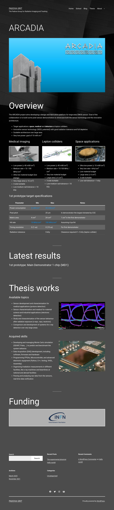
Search (11, 454)
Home (71, 8)
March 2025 (13, 476)
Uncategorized (52, 476)
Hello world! (51, 462)
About (99, 8)
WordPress (101, 501)
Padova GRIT (15, 8)
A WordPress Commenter (87, 459)
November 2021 (14, 479)
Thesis (92, 8)
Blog (85, 8)
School (78, 8)
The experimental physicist (56, 459)
